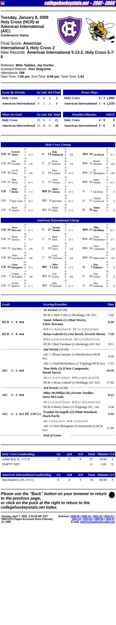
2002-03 (109, 516)
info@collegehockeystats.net (97, 521)
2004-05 (87, 519)
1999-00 (75, 516)
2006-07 (110, 519)
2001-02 (97, 516)
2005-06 (99, 519)
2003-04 (76, 519)
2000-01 (86, 516)
